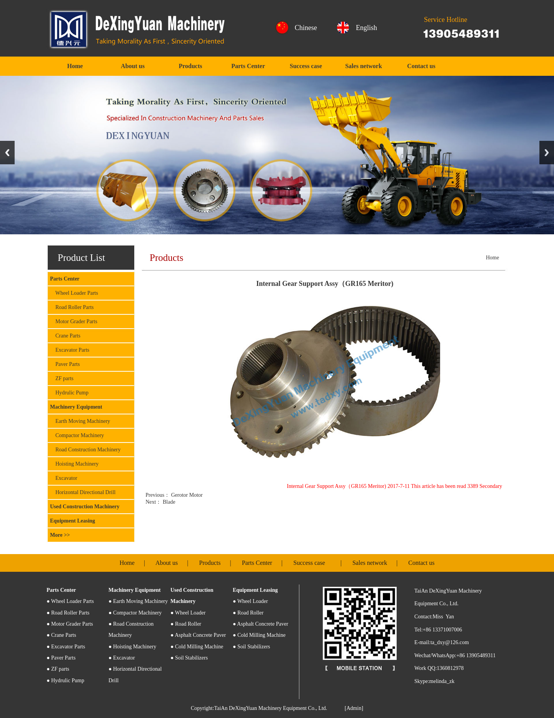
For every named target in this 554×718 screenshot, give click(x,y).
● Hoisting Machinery (132, 647)
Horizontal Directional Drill (82, 492)
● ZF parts (58, 669)
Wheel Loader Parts (74, 293)
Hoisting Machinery (74, 464)
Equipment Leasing (72, 521)
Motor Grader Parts (73, 321)
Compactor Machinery (77, 435)
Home (75, 66)
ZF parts (61, 378)
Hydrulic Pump (69, 393)
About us (133, 66)
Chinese (306, 28)
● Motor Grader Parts (70, 624)
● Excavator (121, 658)
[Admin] (354, 708)
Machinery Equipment (76, 407)
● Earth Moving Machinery (138, 601)
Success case (306, 66)
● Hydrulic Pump (65, 680)
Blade (168, 502)
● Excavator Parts (66, 647)
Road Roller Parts (72, 307)
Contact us (421, 66)
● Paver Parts (61, 658)
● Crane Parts (61, 635)
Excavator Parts (69, 350)
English (366, 28)
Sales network (363, 66)
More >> (60, 535)
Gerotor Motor (186, 495)
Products (190, 66)
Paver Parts (65, 364)
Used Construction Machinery (84, 506)
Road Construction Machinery (85, 450)
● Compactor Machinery (135, 613)
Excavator (63, 478)
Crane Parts (65, 336)
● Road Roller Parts (68, 613)
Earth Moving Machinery (80, 421)
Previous (7, 152)
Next (546, 152)
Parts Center (248, 66)
